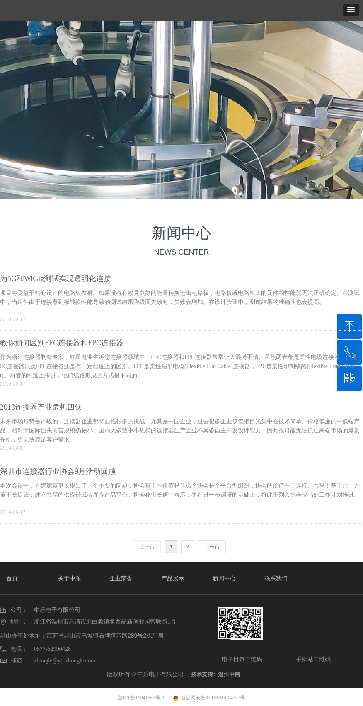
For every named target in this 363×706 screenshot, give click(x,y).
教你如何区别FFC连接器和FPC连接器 (61, 343)
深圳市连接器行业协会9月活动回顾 (58, 471)
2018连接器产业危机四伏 (41, 407)
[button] (351, 10)
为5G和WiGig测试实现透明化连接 (55, 278)
